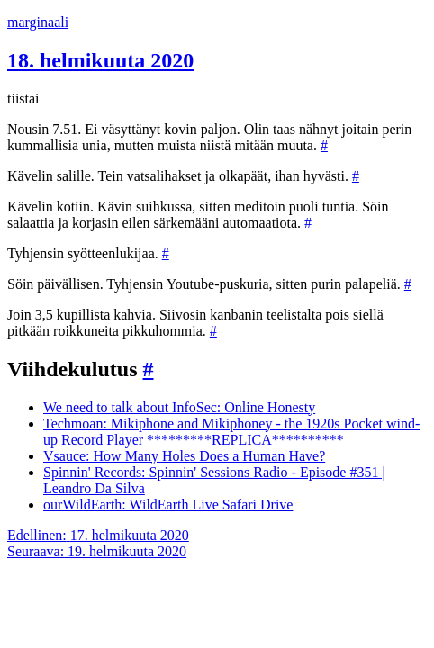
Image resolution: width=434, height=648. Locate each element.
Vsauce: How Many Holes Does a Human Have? (184, 456)
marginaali (37, 22)
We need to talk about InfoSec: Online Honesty (179, 407)
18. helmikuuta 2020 (100, 60)
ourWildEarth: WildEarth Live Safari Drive (168, 504)
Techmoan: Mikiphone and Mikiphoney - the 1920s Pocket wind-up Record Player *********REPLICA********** (231, 431)
